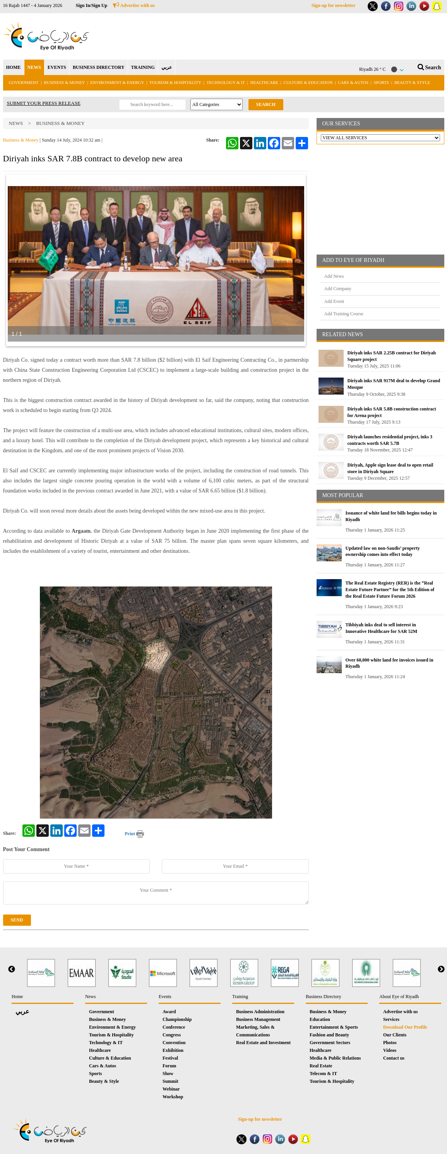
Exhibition (173, 1050)
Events (165, 996)
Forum (169, 1066)
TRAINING (143, 67)
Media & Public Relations (335, 1058)
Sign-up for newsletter (334, 5)
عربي (166, 67)
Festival (170, 1058)
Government (24, 82)
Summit (170, 1081)
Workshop (173, 1096)
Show (168, 1073)
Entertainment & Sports (334, 1027)
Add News (334, 276)
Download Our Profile (405, 1027)
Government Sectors (330, 1042)
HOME (13, 67)
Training (240, 996)
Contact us (393, 1058)
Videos (389, 1050)
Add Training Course (343, 313)
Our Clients (394, 1035)
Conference (174, 1027)
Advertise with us (134, 5)
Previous (11, 969)
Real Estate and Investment (263, 1042)
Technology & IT (226, 82)
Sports (381, 82)
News (16, 123)
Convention (174, 1042)
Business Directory (323, 996)
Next (441, 969)
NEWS (34, 67)
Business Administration (260, 1011)
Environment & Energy (117, 82)
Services (391, 1019)
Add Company (337, 288)
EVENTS (57, 67)
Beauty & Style (412, 82)
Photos (390, 1042)
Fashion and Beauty (329, 1035)
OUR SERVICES (341, 124)
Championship (177, 1019)
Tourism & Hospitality (175, 82)
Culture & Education (308, 82)
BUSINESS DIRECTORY (99, 67)
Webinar (171, 1089)
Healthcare (264, 82)
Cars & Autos (353, 82)
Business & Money (64, 82)
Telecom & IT (323, 1073)
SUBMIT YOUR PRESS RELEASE (43, 103)
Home (17, 996)
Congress (172, 1035)
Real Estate (321, 1066)
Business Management (258, 1019)
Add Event (334, 301)
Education (320, 1019)
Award (169, 1011)
